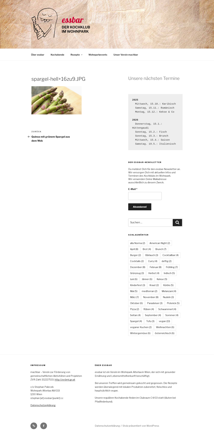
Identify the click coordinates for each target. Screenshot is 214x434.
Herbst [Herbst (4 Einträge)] (153, 273)
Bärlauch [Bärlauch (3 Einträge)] (151, 255)
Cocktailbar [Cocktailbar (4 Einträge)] (171, 255)
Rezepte (77, 54)
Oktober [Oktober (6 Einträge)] (136, 303)
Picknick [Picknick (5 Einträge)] (173, 303)
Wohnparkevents (97, 54)
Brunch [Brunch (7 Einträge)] (160, 249)
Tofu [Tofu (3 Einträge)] (150, 321)
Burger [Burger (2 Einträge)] (135, 255)
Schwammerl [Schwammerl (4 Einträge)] (167, 309)
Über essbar (37, 54)
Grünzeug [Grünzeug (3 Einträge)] (137, 273)
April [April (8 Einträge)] (134, 249)
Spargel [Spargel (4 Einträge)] (136, 321)
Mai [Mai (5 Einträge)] (133, 291)
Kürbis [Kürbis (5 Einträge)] (168, 285)
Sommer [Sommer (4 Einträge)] (171, 315)
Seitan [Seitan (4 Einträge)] (135, 315)
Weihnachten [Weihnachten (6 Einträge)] (165, 327)
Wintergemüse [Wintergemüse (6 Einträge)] (140, 333)
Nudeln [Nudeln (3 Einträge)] (168, 297)
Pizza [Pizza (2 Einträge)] (134, 309)
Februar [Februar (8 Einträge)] (156, 267)
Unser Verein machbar (126, 54)
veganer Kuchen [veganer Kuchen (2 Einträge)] (141, 327)
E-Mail (132, 189)
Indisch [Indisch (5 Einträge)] (169, 273)
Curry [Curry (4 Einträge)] (152, 261)
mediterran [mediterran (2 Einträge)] (149, 291)
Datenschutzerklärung (43, 405)
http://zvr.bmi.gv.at (65, 379)
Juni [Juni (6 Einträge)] (133, 279)
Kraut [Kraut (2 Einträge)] (154, 285)
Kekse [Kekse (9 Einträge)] (162, 279)
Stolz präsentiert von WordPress (141, 425)
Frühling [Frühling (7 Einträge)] (172, 267)
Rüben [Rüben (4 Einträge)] (148, 309)
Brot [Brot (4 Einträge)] (147, 249)
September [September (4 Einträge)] (153, 315)
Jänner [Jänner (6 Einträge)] (147, 279)
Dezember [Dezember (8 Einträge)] (137, 267)
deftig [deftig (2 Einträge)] (167, 261)
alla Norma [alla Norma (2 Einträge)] (137, 243)
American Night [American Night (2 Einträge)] (159, 243)
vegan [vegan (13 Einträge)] (164, 321)
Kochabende (57, 54)
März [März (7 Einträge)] (134, 297)
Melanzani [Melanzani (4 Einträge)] (169, 291)
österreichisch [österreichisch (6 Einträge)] (164, 333)
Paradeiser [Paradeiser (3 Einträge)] (155, 303)
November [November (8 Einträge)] (150, 297)
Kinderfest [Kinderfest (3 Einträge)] (137, 285)
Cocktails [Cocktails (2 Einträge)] (137, 261)
